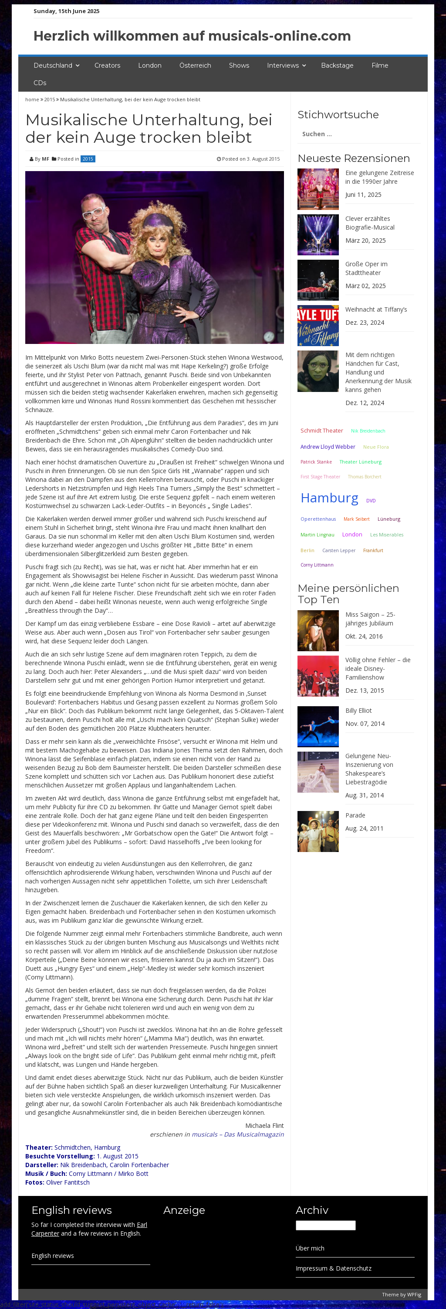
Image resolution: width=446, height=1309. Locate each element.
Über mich (310, 1248)
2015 (49, 99)
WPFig (414, 1294)
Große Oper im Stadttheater (366, 268)
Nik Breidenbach (368, 431)
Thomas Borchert (365, 477)
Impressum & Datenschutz (334, 1268)
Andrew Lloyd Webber (328, 446)
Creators (107, 65)
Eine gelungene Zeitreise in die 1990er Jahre (379, 177)
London (150, 65)
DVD (371, 501)
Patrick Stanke (316, 462)
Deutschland (53, 65)
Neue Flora (376, 446)
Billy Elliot (358, 710)
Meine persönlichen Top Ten (348, 594)
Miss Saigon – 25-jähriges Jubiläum (370, 618)
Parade (355, 815)
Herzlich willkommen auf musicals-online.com (192, 36)
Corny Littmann (317, 565)
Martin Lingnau (317, 535)
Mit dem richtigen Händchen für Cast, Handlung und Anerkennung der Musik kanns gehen (378, 372)
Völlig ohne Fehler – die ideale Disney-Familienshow (378, 668)
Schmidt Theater (322, 430)
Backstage (337, 65)
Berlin (307, 550)
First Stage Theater (320, 477)
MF (45, 158)
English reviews (52, 1255)
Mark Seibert (357, 519)
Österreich (195, 65)
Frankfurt (373, 550)
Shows (239, 65)
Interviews (283, 65)
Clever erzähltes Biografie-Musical (370, 222)
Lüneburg (389, 518)
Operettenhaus (318, 519)
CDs (40, 83)
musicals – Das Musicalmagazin (238, 1134)
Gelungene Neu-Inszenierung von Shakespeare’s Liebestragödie (369, 769)
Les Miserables (386, 535)
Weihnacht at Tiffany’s (376, 309)
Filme (380, 65)
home (33, 99)
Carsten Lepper (338, 550)
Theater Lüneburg (361, 461)
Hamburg (329, 497)
